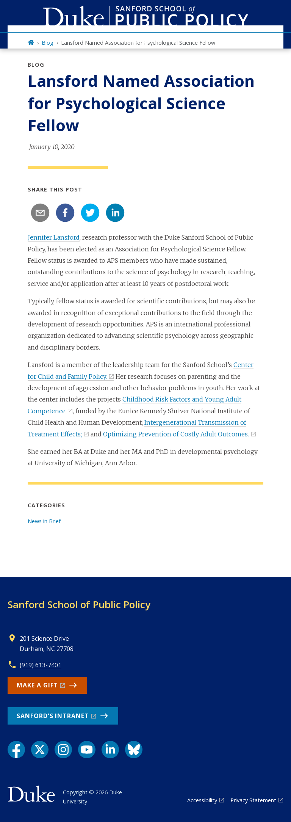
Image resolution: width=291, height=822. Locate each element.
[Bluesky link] (133, 749)
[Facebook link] (16, 749)
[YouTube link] (86, 749)
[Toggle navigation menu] (145, 40)
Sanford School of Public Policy (79, 604)
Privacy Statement (253, 800)
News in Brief (44, 521)
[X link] (39, 749)
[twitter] (90, 212)
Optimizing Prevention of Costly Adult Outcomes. (176, 434)
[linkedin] (115, 212)
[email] (40, 212)
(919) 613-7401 (40, 665)
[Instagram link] (63, 749)
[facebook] (65, 212)
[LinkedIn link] (110, 749)
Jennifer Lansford (54, 237)
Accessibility (202, 800)
